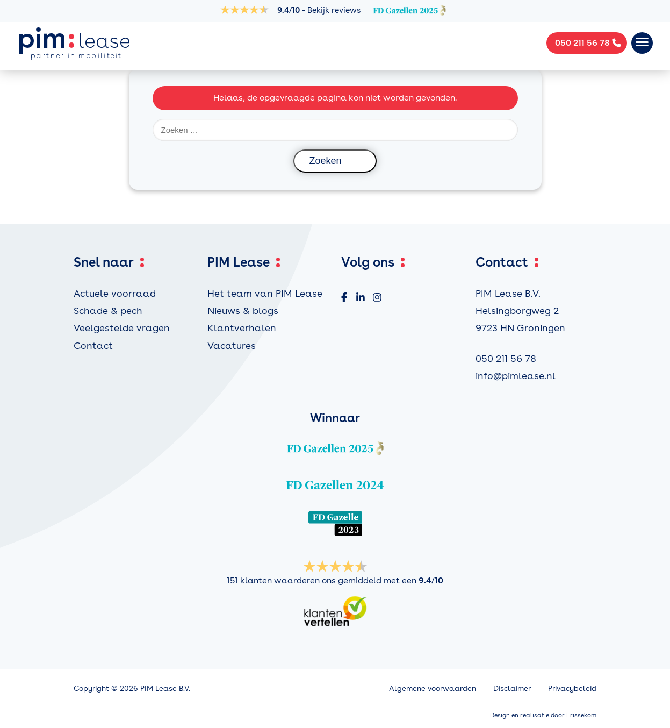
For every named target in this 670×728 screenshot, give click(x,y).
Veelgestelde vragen (122, 327)
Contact (93, 345)
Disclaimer (512, 688)
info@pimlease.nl (516, 375)
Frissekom (581, 715)
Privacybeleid (572, 688)
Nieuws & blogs (242, 310)
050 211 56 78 (506, 358)
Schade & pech (108, 310)
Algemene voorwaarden (432, 688)
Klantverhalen (241, 327)
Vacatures (231, 345)
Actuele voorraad (115, 293)
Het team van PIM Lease (264, 293)
